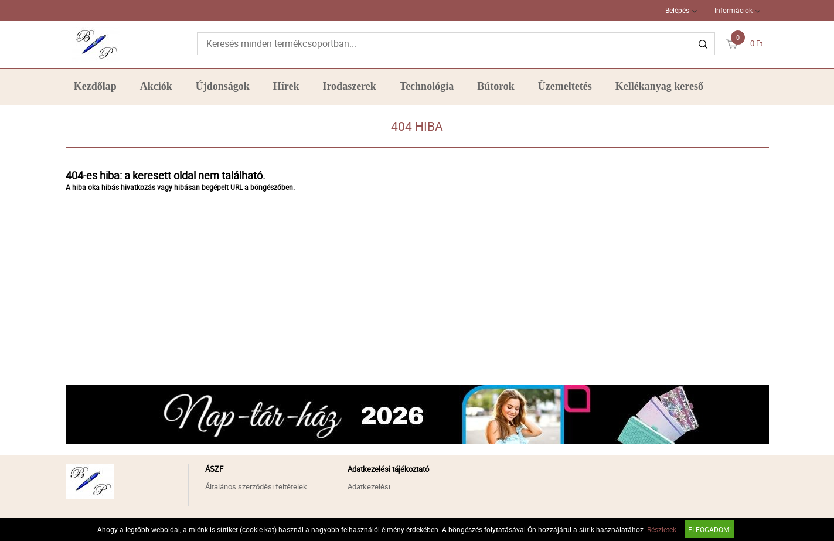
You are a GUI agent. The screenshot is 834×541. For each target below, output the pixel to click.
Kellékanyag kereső (659, 86)
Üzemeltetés (565, 86)
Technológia (427, 86)
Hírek (286, 86)
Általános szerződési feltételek (256, 486)
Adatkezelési (369, 486)
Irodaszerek (349, 86)
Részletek (661, 529)
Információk (733, 10)
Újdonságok (223, 86)
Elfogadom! (709, 529)
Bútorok (496, 86)
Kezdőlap (95, 86)
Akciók (156, 86)
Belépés (677, 10)
